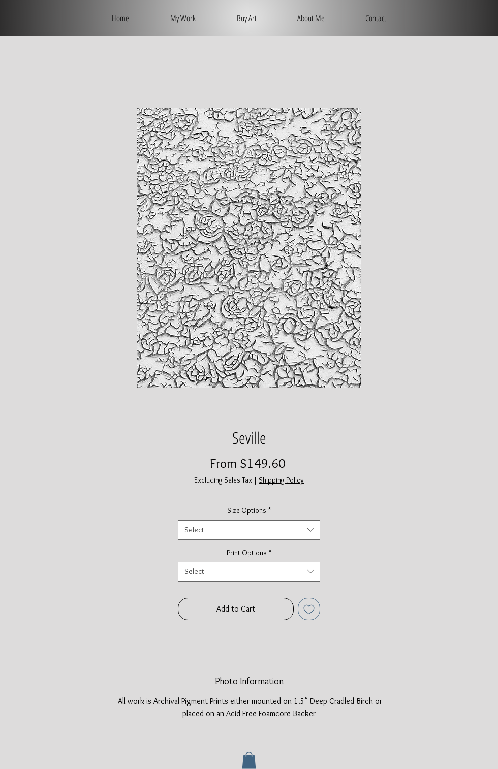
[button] (249, 760)
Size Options (249, 510)
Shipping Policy (281, 480)
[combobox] (249, 530)
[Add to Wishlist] (309, 609)
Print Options (249, 552)
